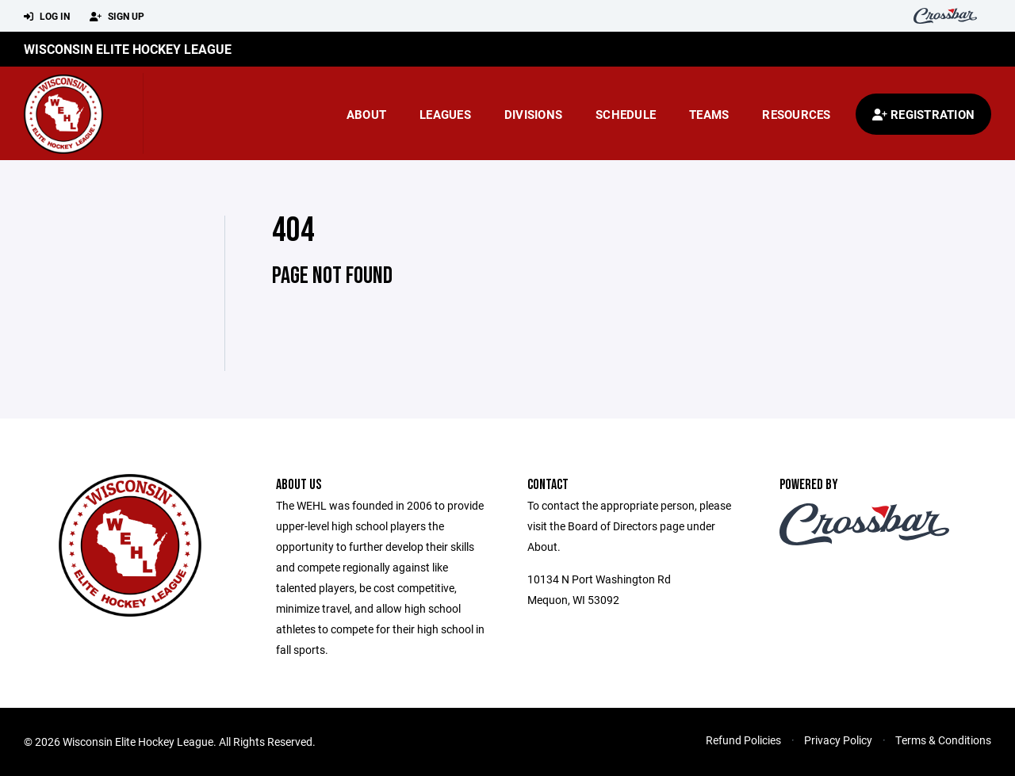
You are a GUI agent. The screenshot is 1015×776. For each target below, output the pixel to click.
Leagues (445, 114)
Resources (796, 114)
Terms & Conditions (943, 739)
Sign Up (117, 17)
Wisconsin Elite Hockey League (128, 48)
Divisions (533, 114)
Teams (709, 114)
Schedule (626, 114)
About (366, 114)
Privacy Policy (838, 739)
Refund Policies (743, 739)
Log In (47, 17)
